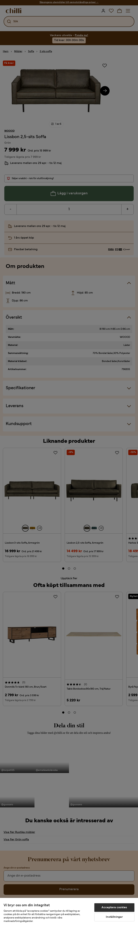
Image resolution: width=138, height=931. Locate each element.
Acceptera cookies (114, 907)
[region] (69, 914)
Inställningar (114, 917)
